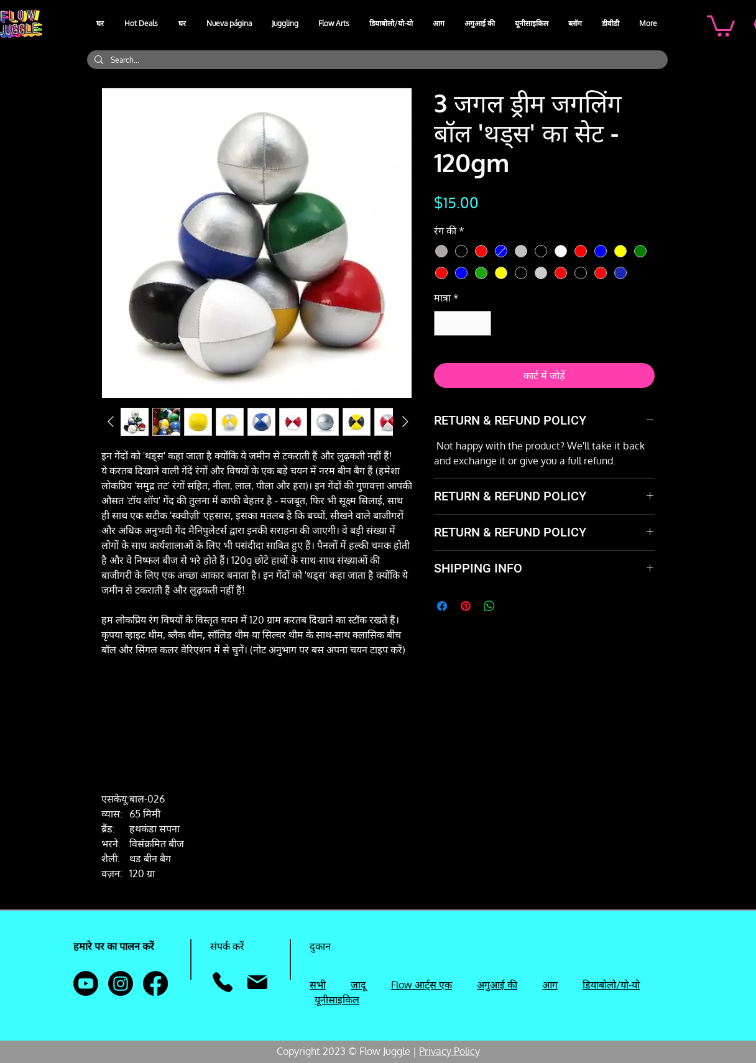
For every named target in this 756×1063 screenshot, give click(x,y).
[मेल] (257, 982)
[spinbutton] (462, 323)
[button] (285, 23)
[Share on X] (512, 606)
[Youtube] (85, 983)
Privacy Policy (449, 1051)
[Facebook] (155, 983)
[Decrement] (444, 323)
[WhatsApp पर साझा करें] (489, 606)
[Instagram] (120, 983)
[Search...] (376, 60)
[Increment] (480, 323)
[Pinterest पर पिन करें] (465, 606)
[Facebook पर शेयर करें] (442, 606)
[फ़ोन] (222, 982)
